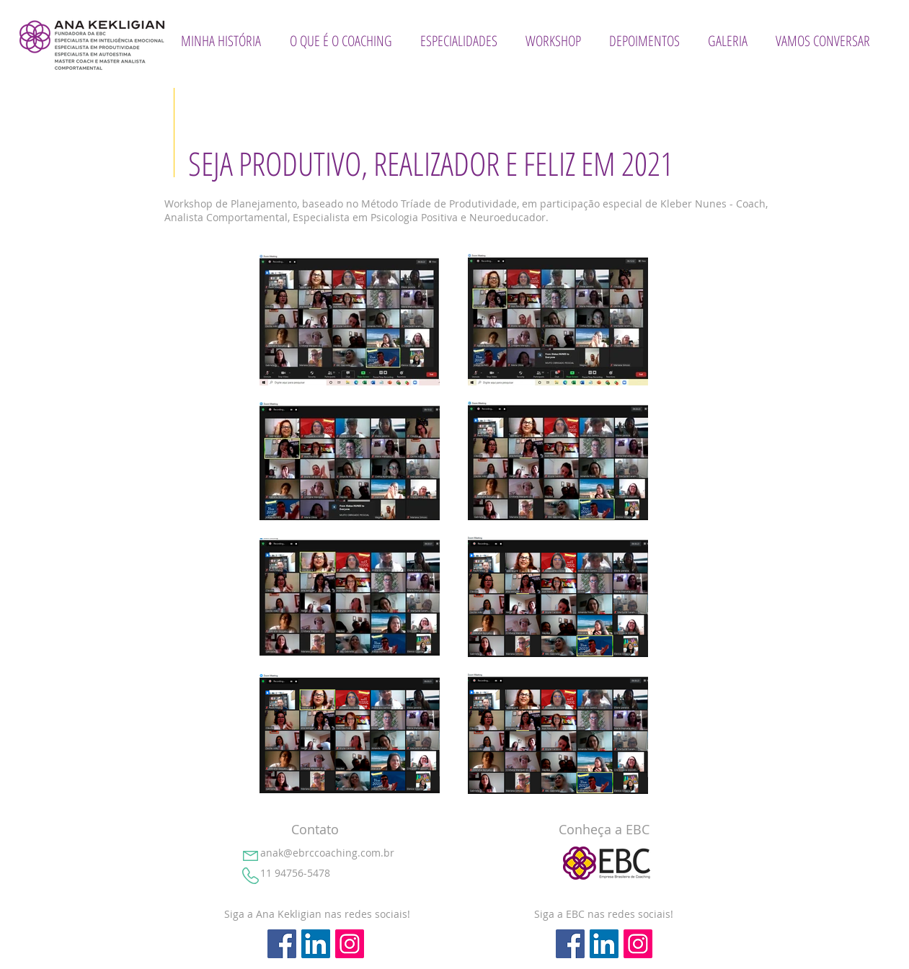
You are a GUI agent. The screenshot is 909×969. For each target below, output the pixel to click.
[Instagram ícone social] (349, 943)
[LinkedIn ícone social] (315, 943)
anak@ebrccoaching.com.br (327, 852)
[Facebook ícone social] (281, 943)
